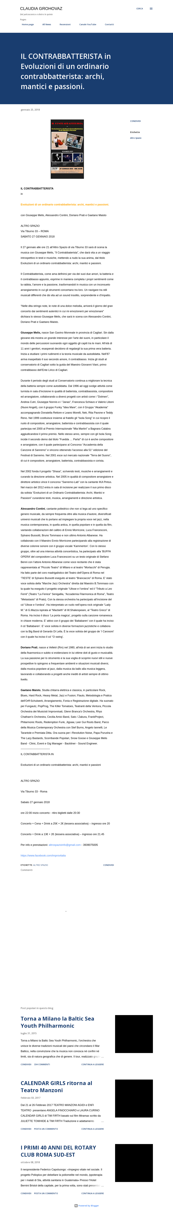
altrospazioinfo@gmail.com (65, 844)
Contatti (107, 24)
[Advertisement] (67, 969)
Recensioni (63, 24)
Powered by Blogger (86, 1205)
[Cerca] (139, 9)
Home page (26, 24)
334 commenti (42, 1064)
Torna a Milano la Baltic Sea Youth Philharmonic (57, 1022)
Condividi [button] (135, 121)
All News (45, 24)
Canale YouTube (86, 24)
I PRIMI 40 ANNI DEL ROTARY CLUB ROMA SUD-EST (58, 1151)
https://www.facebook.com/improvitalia (43, 855)
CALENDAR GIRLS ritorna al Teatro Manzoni (56, 1086)
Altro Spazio (135, 138)
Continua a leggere (92, 1064)
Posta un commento (46, 1128)
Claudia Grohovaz (41, 8)
